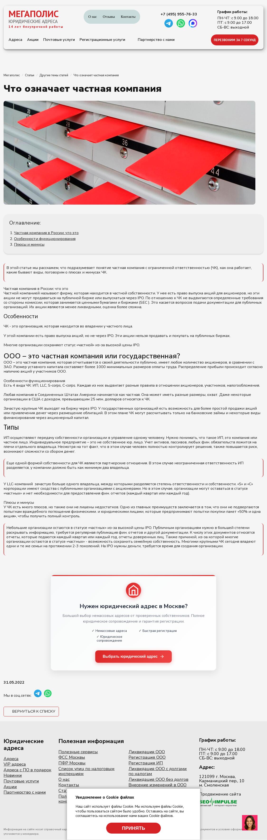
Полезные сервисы (78, 752)
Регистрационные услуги (102, 39)
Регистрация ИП (146, 763)
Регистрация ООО (147, 757)
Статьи (65, 790)
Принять (133, 828)
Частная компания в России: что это (46, 232)
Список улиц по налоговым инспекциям (86, 771)
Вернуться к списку (33, 711)
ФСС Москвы (71, 757)
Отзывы (109, 17)
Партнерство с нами (156, 39)
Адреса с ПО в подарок (27, 770)
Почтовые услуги (59, 39)
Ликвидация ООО (147, 752)
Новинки (13, 775)
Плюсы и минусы (29, 244)
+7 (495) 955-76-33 (179, 14)
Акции (32, 39)
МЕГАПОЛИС (34, 14)
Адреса (15, 39)
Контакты (128, 17)
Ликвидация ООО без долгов (158, 779)
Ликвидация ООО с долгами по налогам (158, 771)
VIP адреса (15, 764)
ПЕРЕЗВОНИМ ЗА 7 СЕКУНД (235, 40)
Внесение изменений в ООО (157, 785)
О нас (92, 17)
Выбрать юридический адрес (133, 656)
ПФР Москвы (72, 763)
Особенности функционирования (45, 238)
